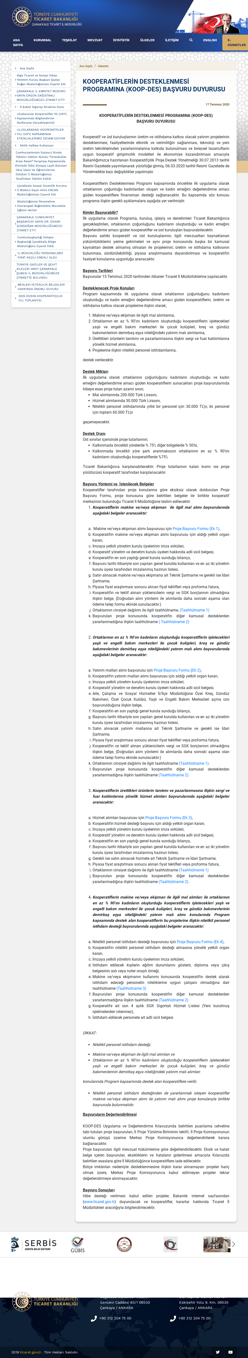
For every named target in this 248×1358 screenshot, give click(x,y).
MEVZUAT (94, 40)
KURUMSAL (42, 40)
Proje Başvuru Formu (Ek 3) (168, 817)
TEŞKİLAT (69, 40)
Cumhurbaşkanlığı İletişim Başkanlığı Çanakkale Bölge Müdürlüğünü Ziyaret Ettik (36, 242)
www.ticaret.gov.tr (99, 1201)
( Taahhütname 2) (174, 621)
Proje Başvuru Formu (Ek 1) (196, 528)
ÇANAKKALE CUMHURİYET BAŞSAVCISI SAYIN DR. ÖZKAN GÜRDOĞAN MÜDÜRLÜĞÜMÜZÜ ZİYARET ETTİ (39, 224)
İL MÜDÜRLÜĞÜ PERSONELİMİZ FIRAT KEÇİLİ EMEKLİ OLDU (40, 255)
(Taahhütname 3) (131, 988)
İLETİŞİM (172, 40)
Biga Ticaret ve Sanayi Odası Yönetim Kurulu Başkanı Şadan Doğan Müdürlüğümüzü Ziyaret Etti (41, 80)
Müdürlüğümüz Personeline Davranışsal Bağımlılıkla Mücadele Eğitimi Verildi (41, 206)
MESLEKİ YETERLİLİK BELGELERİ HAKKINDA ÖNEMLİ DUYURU (41, 287)
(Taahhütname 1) (194, 610)
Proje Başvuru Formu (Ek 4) (200, 942)
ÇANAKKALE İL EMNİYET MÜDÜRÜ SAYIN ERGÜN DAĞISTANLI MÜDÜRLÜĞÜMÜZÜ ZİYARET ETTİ (41, 95)
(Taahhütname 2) (173, 775)
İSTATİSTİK (121, 40)
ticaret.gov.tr (30, 1352)
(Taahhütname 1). (194, 763)
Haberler (103, 66)
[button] (233, 1244)
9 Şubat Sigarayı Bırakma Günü (42, 107)
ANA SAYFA (18, 42)
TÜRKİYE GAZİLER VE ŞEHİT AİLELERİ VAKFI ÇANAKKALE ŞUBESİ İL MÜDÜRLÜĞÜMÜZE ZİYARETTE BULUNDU (38, 271)
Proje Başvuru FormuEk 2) (177, 670)
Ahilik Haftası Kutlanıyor (37, 145)
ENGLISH (210, 40)
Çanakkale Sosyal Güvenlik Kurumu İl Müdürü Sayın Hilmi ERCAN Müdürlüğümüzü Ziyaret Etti (42, 190)
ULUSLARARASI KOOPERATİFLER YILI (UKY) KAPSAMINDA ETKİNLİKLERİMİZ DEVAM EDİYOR (41, 134)
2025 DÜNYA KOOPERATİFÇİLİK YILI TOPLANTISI (40, 298)
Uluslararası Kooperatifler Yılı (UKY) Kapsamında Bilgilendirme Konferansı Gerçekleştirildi (42, 118)
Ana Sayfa (27, 68)
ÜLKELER (147, 40)
